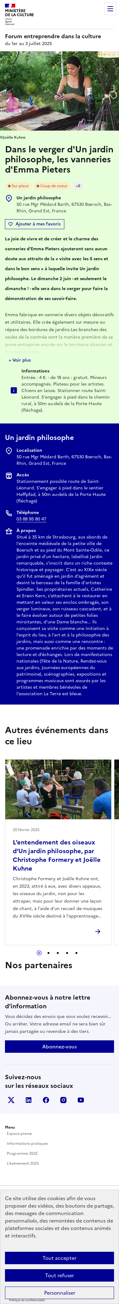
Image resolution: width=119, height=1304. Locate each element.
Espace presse (19, 1133)
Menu (110, 8)
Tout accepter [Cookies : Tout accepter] (59, 1258)
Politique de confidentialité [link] (27, 1300)
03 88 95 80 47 (31, 519)
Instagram (63, 1100)
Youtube (81, 1100)
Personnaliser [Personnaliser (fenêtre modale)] (59, 1293)
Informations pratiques (27, 1143)
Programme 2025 (22, 1153)
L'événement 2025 (23, 1163)
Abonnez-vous (59, 1046)
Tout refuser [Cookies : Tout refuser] (59, 1275)
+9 (78, 186)
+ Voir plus (20, 360)
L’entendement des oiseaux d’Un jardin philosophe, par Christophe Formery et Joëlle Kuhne (57, 855)
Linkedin (28, 1100)
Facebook (46, 1100)
